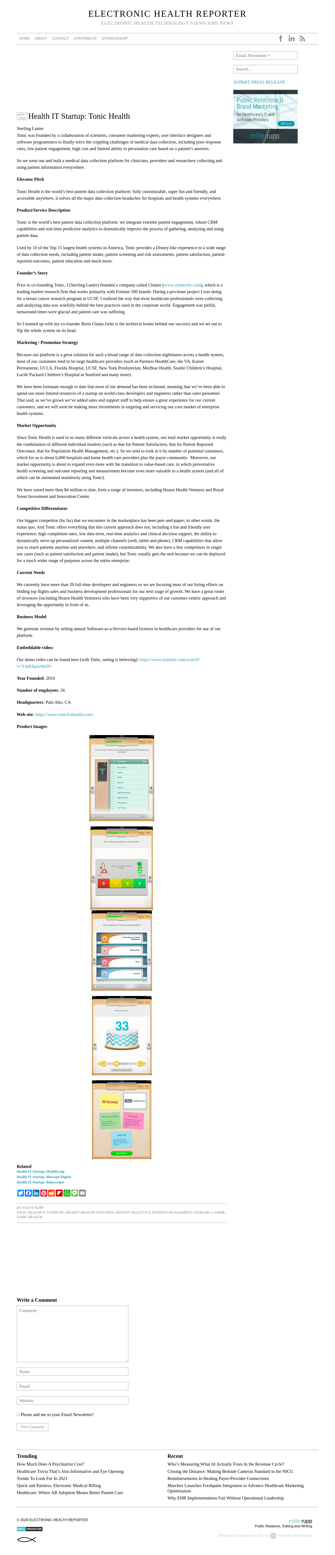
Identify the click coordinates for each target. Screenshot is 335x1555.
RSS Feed (302, 38)
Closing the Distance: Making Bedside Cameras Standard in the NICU (230, 1472)
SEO (260, 1537)
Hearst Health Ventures (90, 1212)
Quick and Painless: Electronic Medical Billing (59, 1486)
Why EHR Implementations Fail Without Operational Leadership (225, 1499)
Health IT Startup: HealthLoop (41, 1171)
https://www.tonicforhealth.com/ (64, 714)
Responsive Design (233, 1537)
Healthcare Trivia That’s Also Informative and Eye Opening (70, 1472)
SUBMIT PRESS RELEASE (259, 82)
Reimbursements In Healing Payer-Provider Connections (218, 1479)
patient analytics (133, 1212)
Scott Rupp (33, 1208)
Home (24, 38)
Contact (60, 38)
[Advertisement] (122, 81)
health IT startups (46, 1212)
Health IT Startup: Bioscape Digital (44, 1177)
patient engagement (172, 1212)
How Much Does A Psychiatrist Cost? (50, 1465)
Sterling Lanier (208, 1212)
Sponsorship (115, 38)
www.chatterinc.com (182, 284)
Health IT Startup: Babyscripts (40, 1182)
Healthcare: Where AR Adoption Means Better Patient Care (70, 1493)
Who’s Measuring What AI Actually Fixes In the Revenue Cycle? (225, 1465)
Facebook (280, 38)
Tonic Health (29, 1217)
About (41, 38)
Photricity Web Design (294, 1537)
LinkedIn (291, 38)
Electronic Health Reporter (167, 14)
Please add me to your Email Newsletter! (55, 1414)
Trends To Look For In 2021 (42, 1479)
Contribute (85, 38)
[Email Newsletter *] (265, 55)
